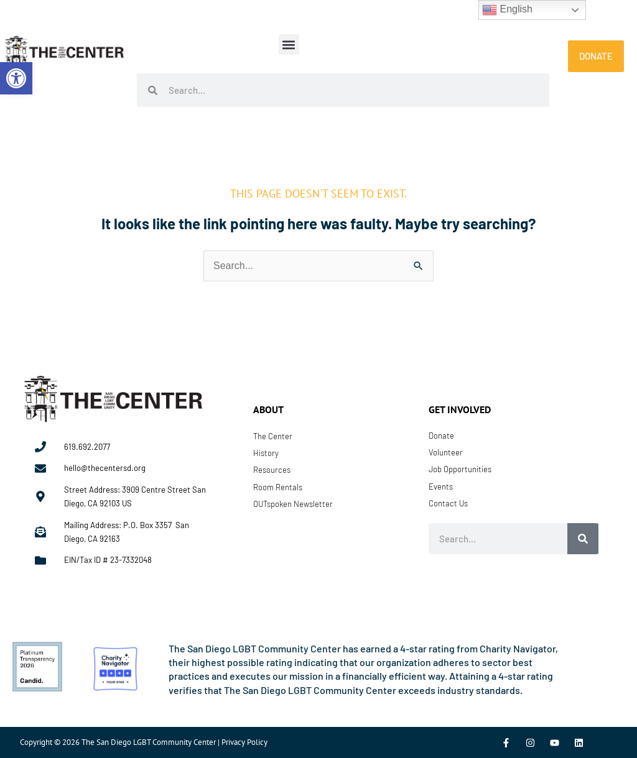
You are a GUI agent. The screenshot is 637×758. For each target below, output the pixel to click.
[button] (289, 44)
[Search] (582, 538)
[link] (16, 78)
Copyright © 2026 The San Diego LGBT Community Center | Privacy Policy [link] (143, 742)
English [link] (507, 9)
